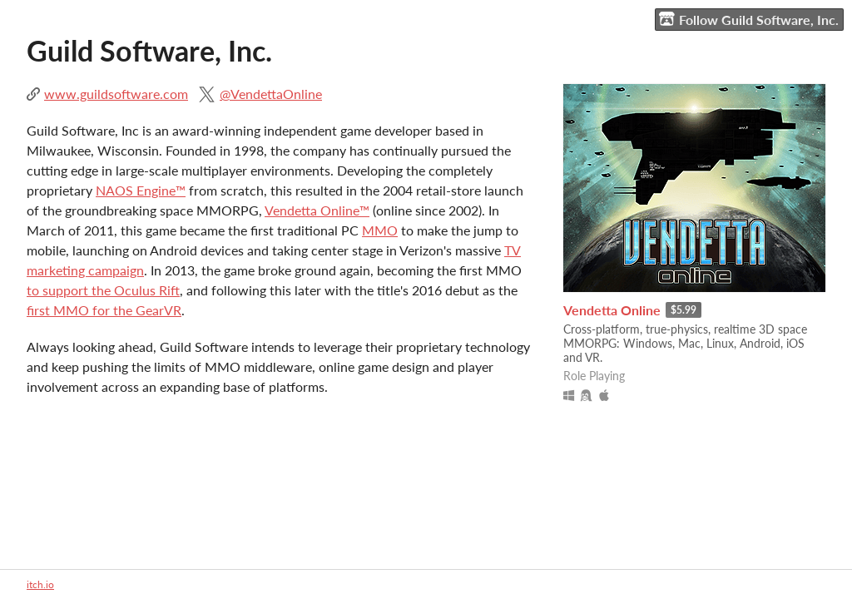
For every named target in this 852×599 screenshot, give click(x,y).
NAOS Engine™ (141, 190)
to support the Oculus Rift (103, 290)
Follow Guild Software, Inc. (749, 19)
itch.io (40, 584)
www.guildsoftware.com (116, 93)
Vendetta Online (612, 310)
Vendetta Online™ (317, 210)
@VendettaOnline (271, 93)
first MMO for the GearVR (104, 310)
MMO (380, 230)
